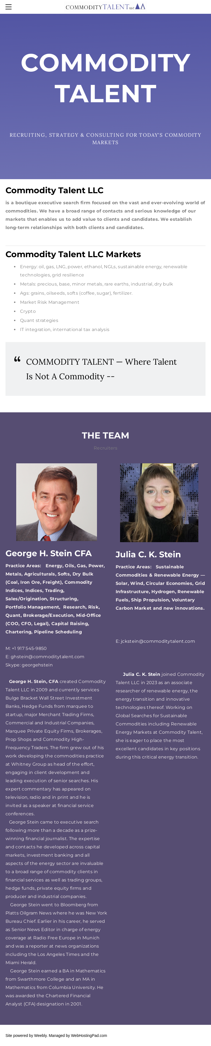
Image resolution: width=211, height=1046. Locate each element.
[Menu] (9, 6)
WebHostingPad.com (89, 1035)
